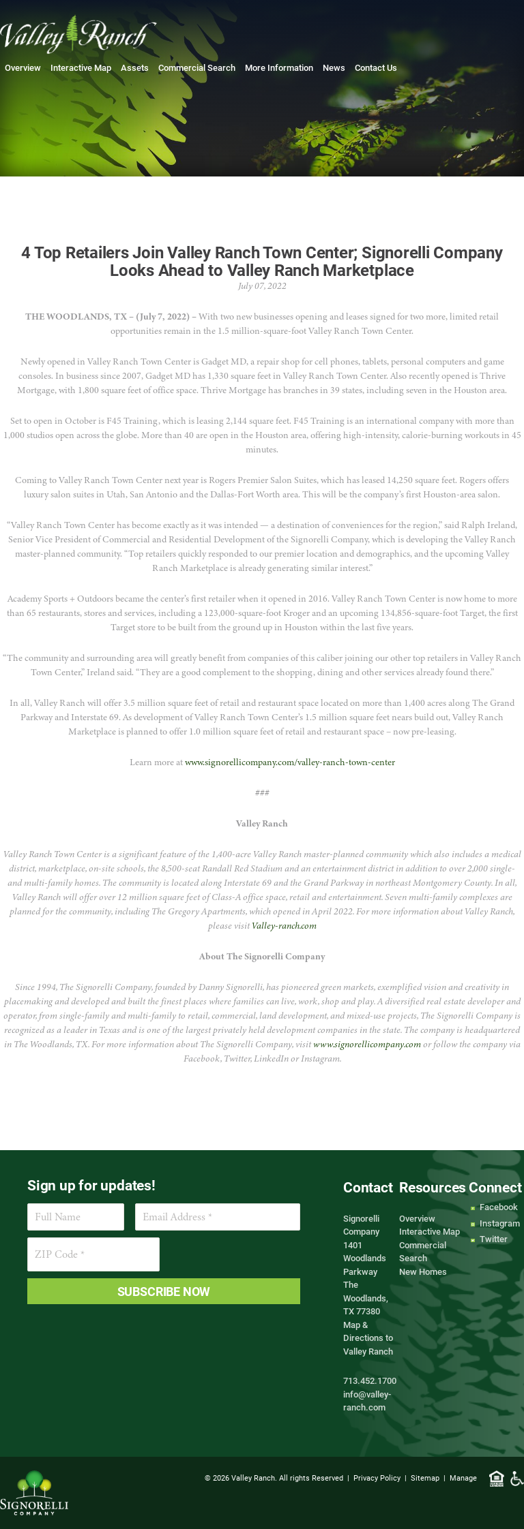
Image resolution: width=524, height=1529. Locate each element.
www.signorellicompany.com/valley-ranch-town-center (290, 762)
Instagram (500, 1223)
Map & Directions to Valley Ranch (368, 1337)
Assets (135, 67)
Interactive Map (80, 67)
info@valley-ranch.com (367, 1401)
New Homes (423, 1271)
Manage (463, 1477)
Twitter (494, 1239)
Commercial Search (196, 67)
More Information (279, 67)
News (334, 67)
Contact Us (376, 67)
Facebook (499, 1207)
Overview (23, 67)
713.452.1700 (369, 1380)
